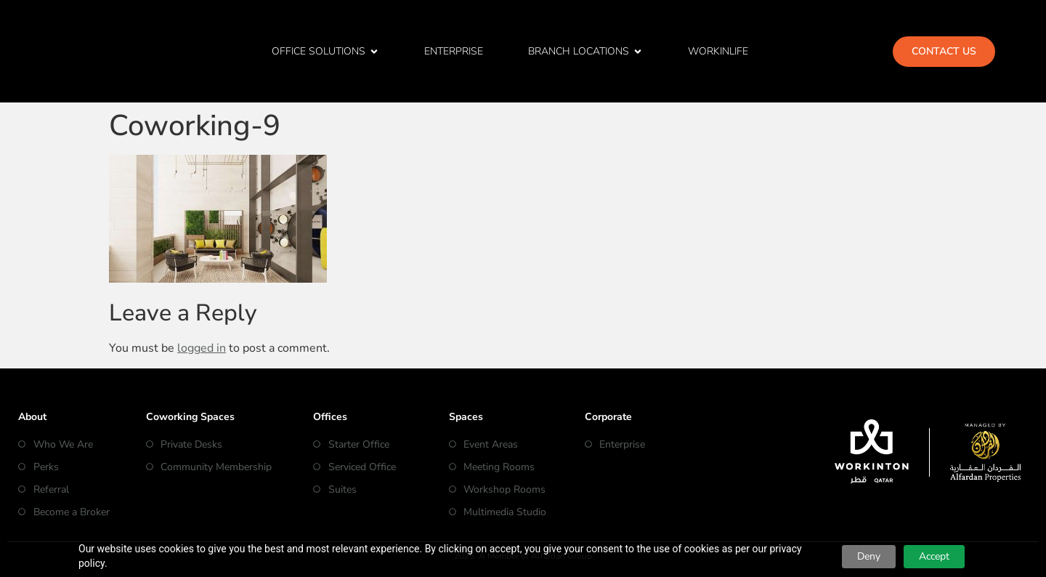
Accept (934, 556)
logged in (201, 348)
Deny (868, 556)
